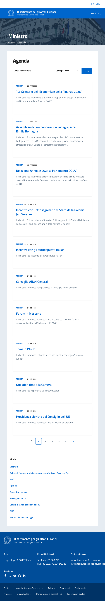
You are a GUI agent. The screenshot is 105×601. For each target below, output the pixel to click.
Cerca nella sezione (22, 70)
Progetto (7, 593)
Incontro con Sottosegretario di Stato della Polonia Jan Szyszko (50, 212)
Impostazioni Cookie (76, 593)
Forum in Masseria (28, 313)
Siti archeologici (24, 593)
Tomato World (25, 349)
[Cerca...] (99, 13)
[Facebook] (5, 576)
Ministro (12, 42)
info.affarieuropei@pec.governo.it (88, 564)
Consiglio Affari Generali (32, 281)
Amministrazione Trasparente (29, 588)
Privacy (51, 588)
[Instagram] (19, 576)
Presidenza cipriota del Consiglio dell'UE (43, 416)
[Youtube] (14, 576)
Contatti (7, 588)
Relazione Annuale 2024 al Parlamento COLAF (46, 170)
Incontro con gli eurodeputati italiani (40, 249)
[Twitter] (10, 576)
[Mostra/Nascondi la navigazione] (4, 13)
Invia (87, 70)
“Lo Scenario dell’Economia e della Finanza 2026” (49, 91)
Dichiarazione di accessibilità (49, 593)
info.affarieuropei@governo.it (86, 560)
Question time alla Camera (34, 384)
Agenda (19, 85)
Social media (80, 588)
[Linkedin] (24, 576)
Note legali (65, 588)
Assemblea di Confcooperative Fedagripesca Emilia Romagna (46, 129)
